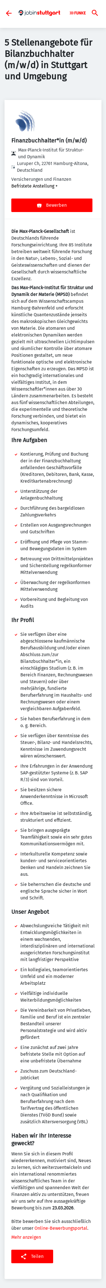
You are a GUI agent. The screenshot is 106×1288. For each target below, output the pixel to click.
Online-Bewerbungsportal (60, 1228)
